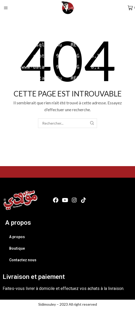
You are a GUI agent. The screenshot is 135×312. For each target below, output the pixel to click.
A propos (17, 237)
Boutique (17, 248)
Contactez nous (22, 260)
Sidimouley (47, 304)
